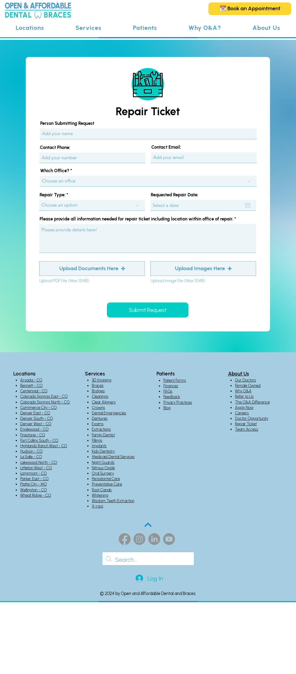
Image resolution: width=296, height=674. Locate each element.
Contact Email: (166, 147)
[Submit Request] (147, 310)
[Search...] (148, 559)
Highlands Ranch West (39, 446)
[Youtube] (169, 539)
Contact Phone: (55, 147)
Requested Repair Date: (174, 195)
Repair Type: (52, 195)
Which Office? (54, 171)
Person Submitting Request (67, 123)
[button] (30, 27)
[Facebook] (124, 539)
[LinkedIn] (154, 539)
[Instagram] (139, 539)
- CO (38, 385)
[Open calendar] (247, 205)
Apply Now (244, 407)
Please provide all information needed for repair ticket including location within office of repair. (136, 219)
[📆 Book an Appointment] (249, 8)
